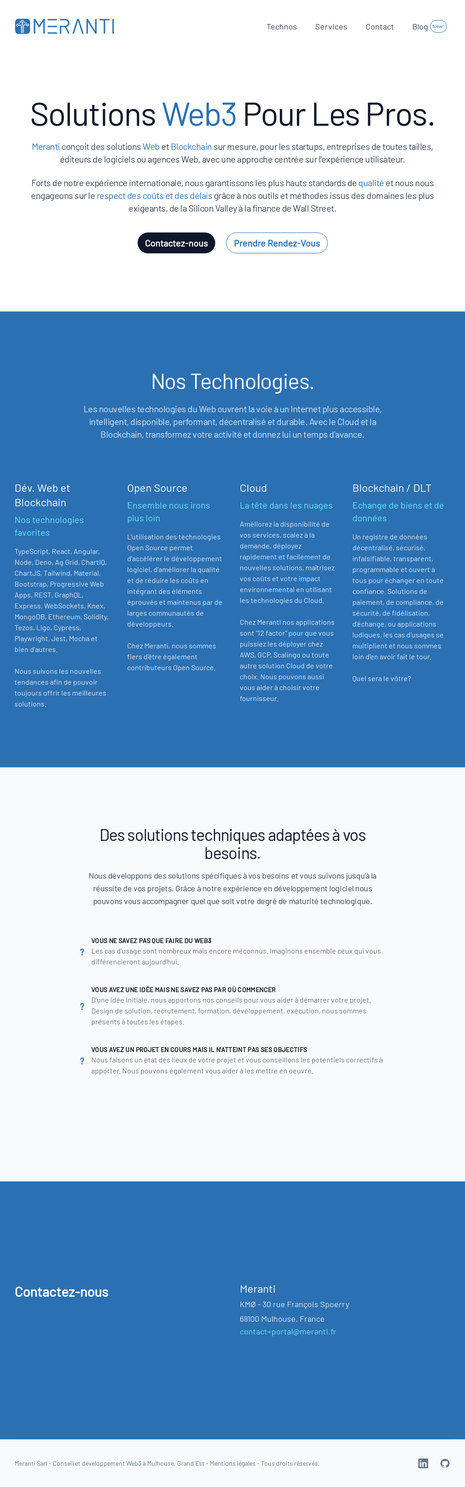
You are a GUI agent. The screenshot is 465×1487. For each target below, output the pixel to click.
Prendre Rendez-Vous (277, 242)
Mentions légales (233, 1463)
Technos (282, 26)
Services (331, 26)
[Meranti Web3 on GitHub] (445, 1463)
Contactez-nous (176, 242)
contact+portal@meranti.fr (288, 1331)
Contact (380, 26)
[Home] (64, 26)
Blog (429, 26)
